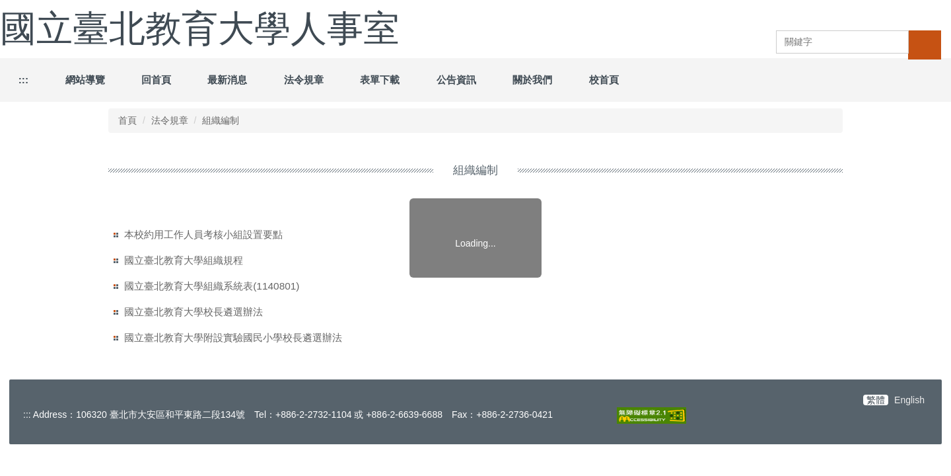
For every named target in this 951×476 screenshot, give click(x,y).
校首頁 (604, 79)
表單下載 (380, 79)
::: (23, 79)
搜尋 (924, 45)
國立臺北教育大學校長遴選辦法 (193, 311)
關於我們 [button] (532, 79)
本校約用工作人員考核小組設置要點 (203, 234)
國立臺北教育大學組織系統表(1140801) (211, 286)
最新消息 (227, 79)
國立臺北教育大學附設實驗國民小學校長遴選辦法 (233, 337)
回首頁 (156, 79)
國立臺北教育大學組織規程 (183, 260)
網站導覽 (85, 79)
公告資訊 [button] (456, 79)
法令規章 (304, 79)
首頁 (127, 120)
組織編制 (220, 120)
